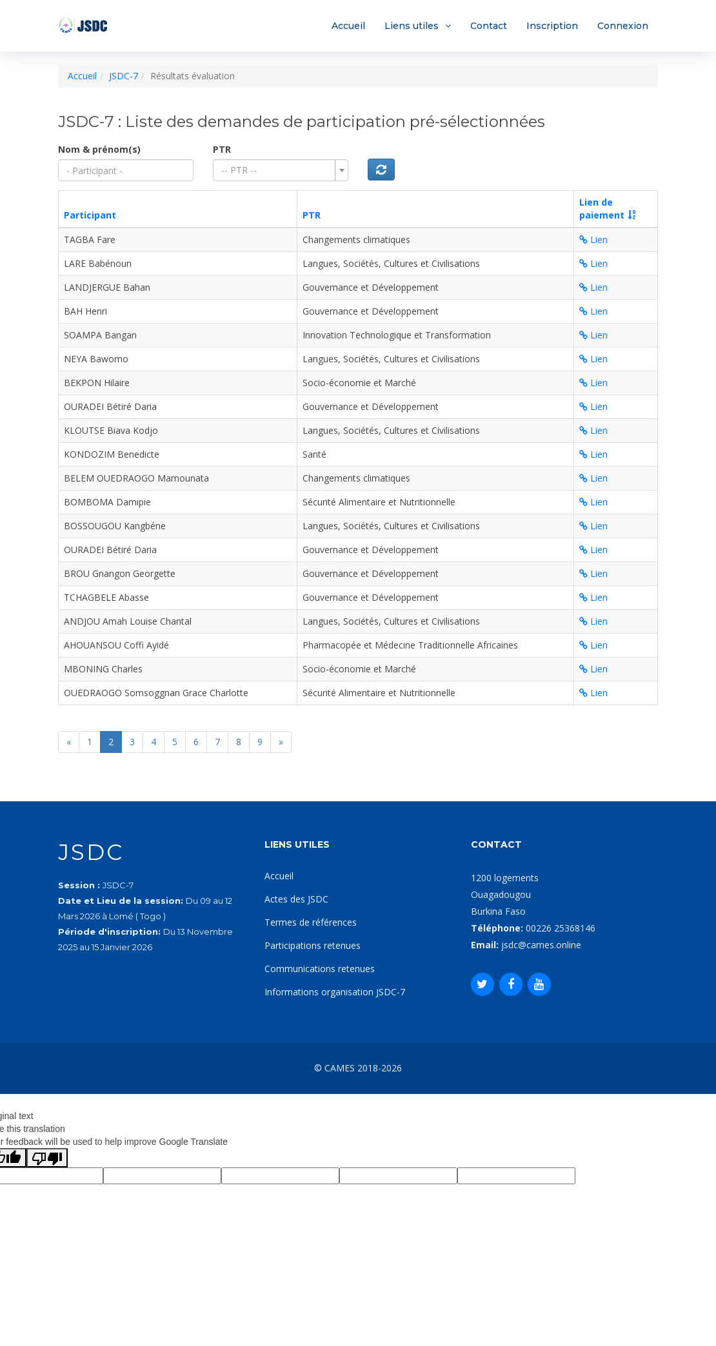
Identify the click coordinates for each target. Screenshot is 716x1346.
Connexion (622, 26)
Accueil (348, 26)
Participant (90, 215)
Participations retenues (312, 945)
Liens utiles (411, 26)
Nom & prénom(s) (99, 149)
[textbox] (276, 170)
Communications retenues (319, 968)
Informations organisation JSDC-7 (334, 992)
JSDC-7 (123, 76)
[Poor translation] (47, 1157)
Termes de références (310, 922)
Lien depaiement (601, 208)
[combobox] (280, 170)
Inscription (552, 26)
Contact (488, 26)
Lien (593, 239)
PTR (222, 149)
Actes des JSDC (296, 899)
